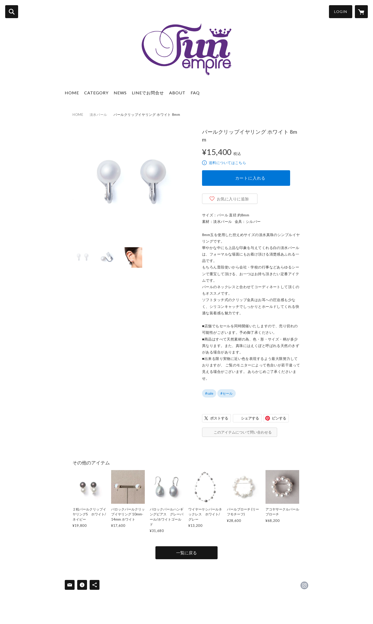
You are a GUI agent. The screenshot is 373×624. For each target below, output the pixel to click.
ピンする (279, 418)
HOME (72, 92)
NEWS (120, 92)
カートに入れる (250, 177)
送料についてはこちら (227, 162)
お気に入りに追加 (233, 198)
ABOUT (177, 92)
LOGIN (340, 11)
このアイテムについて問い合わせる (243, 432)
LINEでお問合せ (148, 92)
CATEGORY (96, 92)
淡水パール (98, 114)
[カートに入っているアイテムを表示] (361, 11)
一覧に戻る (186, 552)
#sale (209, 393)
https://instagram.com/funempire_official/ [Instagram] (304, 585)
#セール (226, 393)
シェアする (250, 418)
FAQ (195, 92)
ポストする (219, 418)
